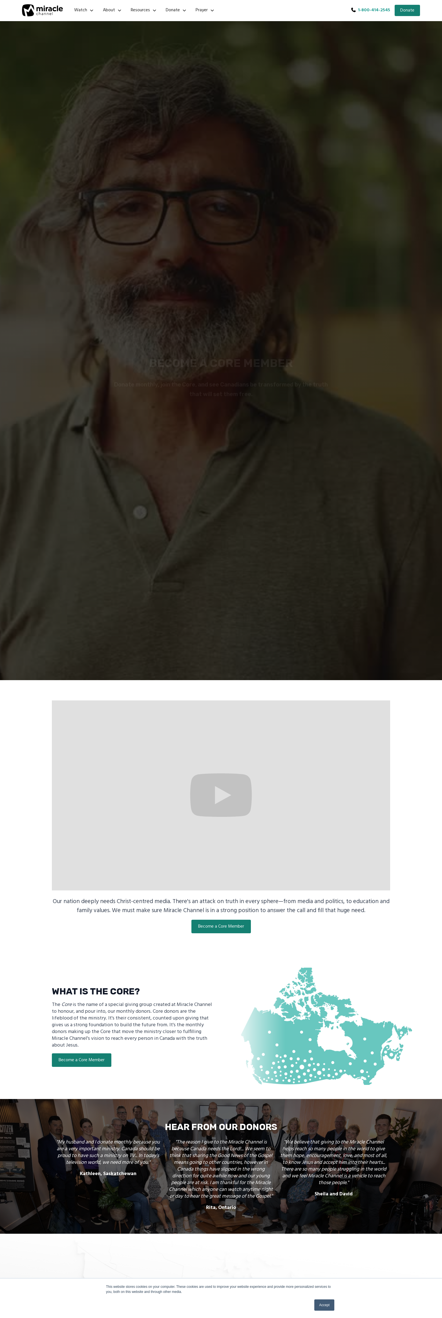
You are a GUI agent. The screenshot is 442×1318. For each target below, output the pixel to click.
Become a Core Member (221, 926)
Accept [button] (324, 1305)
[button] (84, 10)
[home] (42, 10)
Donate (407, 10)
